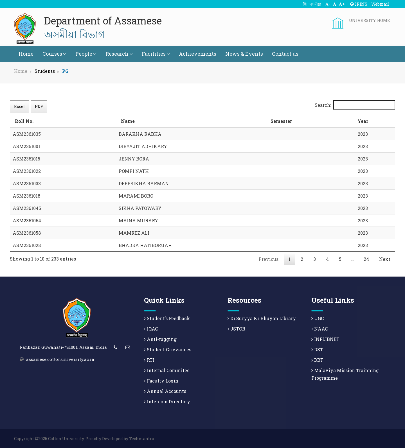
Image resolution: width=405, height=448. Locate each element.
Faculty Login (161, 381)
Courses (54, 53)
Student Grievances (167, 349)
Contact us (285, 53)
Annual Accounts (165, 391)
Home (26, 53)
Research (119, 53)
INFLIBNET (325, 339)
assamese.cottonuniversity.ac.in (60, 359)
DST (317, 349)
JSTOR (236, 329)
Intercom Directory (167, 401)
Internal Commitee (167, 370)
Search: (355, 105)
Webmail (380, 4)
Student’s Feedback (167, 318)
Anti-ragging (160, 339)
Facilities (156, 53)
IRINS (358, 4)
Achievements (197, 53)
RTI (149, 360)
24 (366, 259)
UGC (317, 318)
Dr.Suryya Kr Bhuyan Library (262, 318)
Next (384, 259)
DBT (317, 360)
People (85, 53)
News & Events (244, 53)
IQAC (151, 329)
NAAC (319, 329)
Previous (268, 259)
